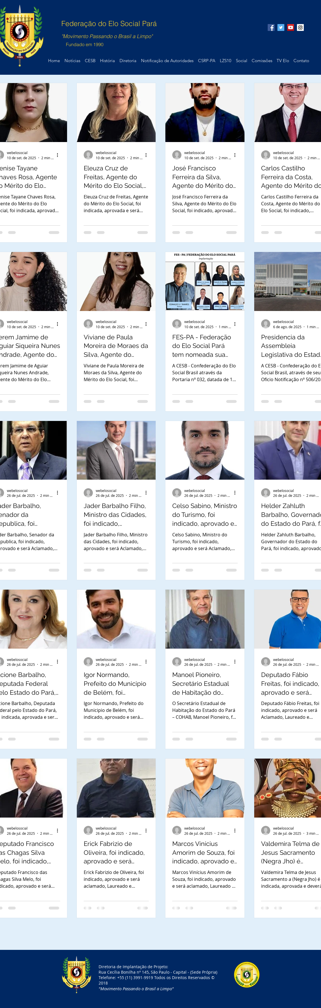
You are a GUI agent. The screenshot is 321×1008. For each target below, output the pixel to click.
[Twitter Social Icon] (280, 27)
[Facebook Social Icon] (271, 27)
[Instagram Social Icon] (300, 27)
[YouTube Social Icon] (290, 27)
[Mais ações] (59, 154)
